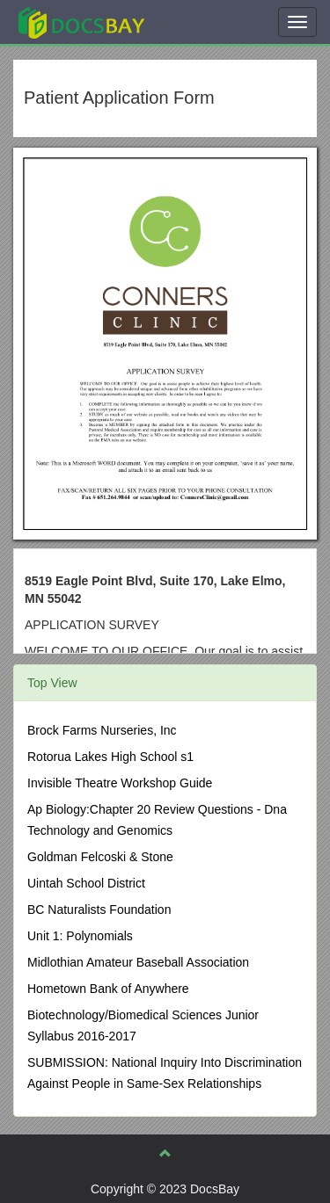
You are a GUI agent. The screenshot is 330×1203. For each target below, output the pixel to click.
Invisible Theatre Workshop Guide (119, 783)
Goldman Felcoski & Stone (100, 857)
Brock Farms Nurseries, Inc (102, 730)
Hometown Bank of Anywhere (108, 989)
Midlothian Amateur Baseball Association (138, 962)
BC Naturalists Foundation (99, 909)
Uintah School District (86, 883)
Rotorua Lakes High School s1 (110, 757)
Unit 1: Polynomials (80, 936)
